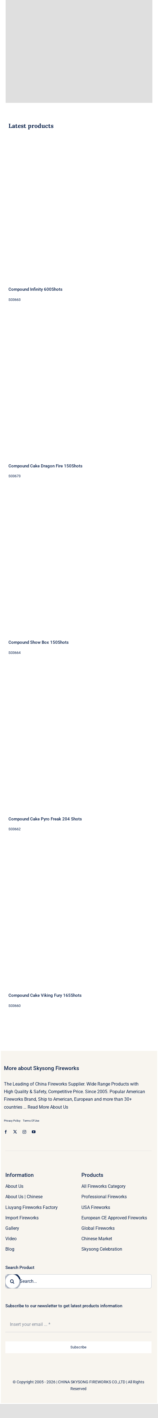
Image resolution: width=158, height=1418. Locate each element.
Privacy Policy (12, 1120)
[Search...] (78, 1281)
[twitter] (15, 1132)
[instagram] (24, 1132)
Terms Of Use (31, 1120)
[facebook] (6, 1132)
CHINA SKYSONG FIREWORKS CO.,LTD (91, 1382)
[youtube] (33, 1132)
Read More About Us (48, 1107)
